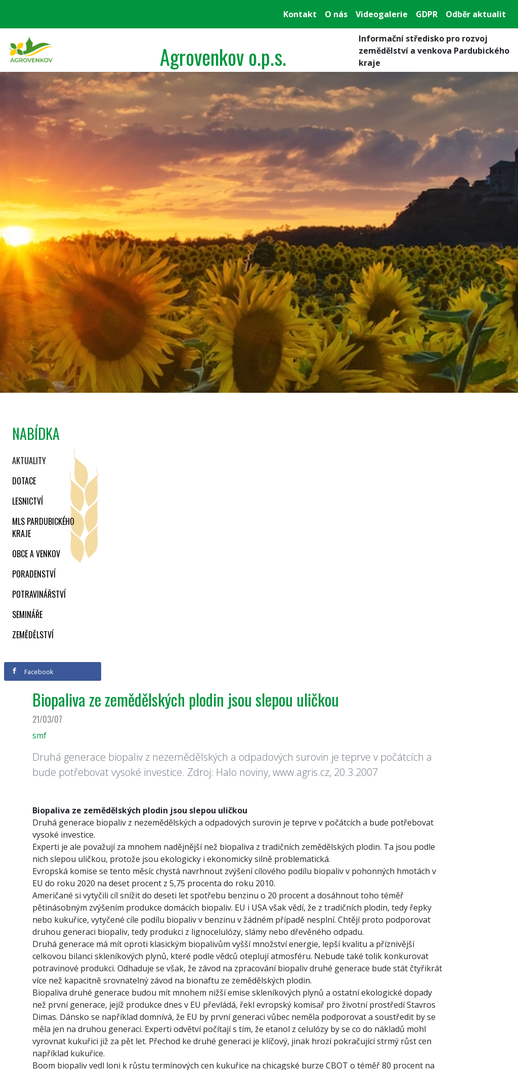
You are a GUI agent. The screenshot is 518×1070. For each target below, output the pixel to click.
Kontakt (300, 14)
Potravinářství (39, 594)
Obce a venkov (36, 554)
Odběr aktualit (476, 14)
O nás (336, 14)
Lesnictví (27, 501)
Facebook (32, 671)
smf (39, 735)
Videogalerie (382, 14)
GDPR (427, 14)
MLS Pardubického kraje (43, 527)
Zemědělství (33, 635)
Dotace (24, 481)
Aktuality (29, 461)
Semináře (27, 614)
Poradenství (34, 574)
